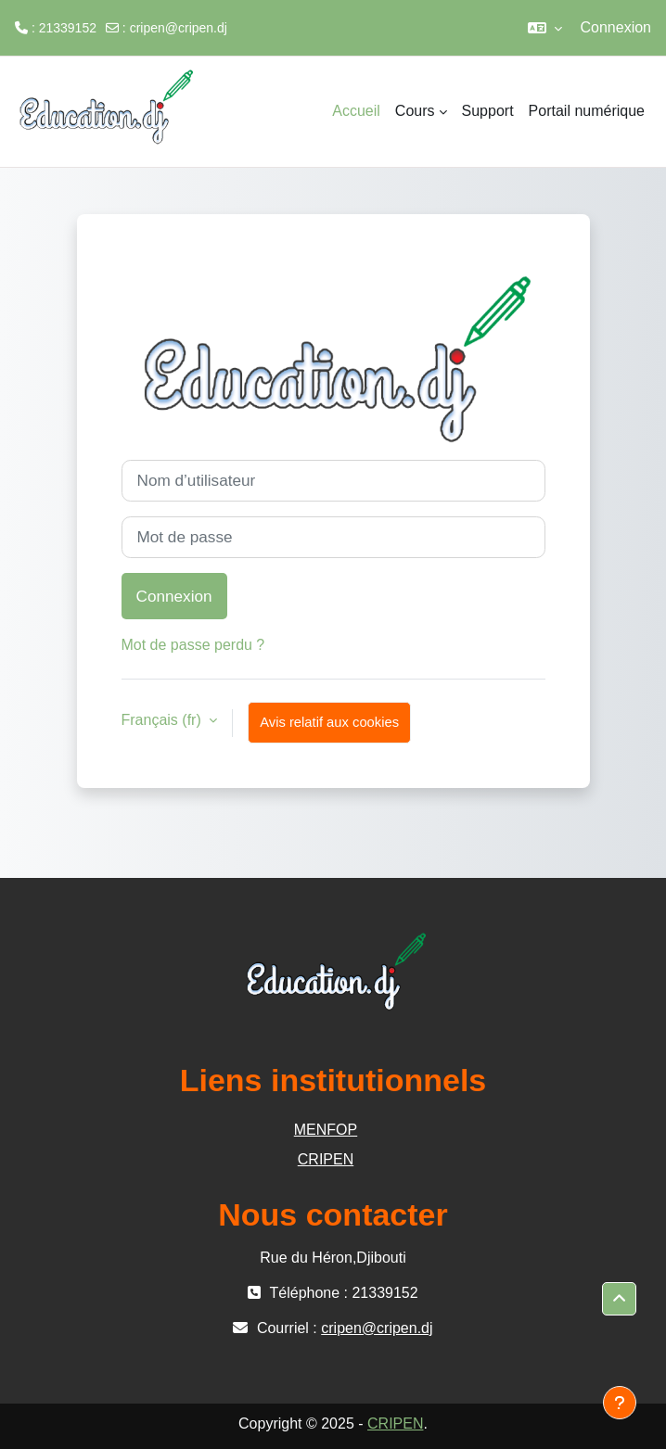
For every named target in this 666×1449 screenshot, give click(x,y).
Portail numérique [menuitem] (587, 111)
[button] (545, 28)
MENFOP (325, 1130)
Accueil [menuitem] (356, 111)
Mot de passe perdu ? (193, 645)
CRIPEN (325, 1159)
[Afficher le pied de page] (619, 1402)
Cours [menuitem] (415, 111)
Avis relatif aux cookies (329, 722)
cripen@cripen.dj (178, 27)
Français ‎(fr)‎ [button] (164, 720)
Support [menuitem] (488, 111)
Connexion (616, 27)
